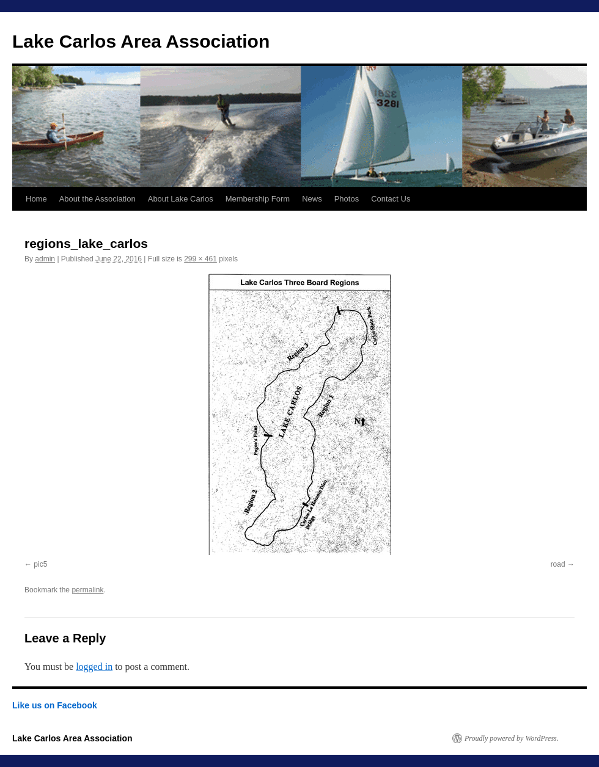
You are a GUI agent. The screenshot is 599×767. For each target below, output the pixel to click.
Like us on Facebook (54, 705)
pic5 (40, 564)
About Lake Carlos (180, 198)
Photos (346, 198)
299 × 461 (200, 259)
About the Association (97, 198)
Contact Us (390, 198)
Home (36, 198)
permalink (87, 590)
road (558, 564)
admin (45, 259)
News (312, 198)
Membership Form (258, 198)
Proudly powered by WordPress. (512, 738)
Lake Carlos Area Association (141, 41)
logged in (94, 666)
